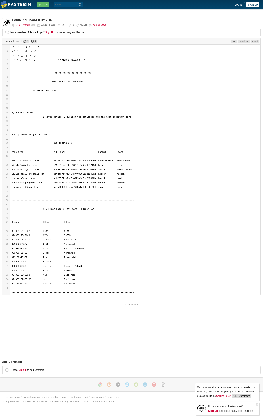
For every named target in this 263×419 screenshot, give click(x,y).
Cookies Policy (223, 396)
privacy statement (11, 401)
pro (117, 397)
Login (238, 4)
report (255, 41)
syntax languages (32, 397)
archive (48, 397)
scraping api (97, 397)
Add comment (100, 25)
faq (56, 397)
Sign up (253, 4)
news (109, 397)
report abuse (98, 401)
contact (112, 401)
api (86, 397)
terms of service (49, 401)
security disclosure (69, 401)
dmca (85, 401)
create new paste (11, 397)
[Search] (80, 4)
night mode (75, 397)
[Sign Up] (201, 408)
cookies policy (30, 401)
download (243, 41)
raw (233, 41)
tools (64, 397)
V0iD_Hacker (23, 25)
